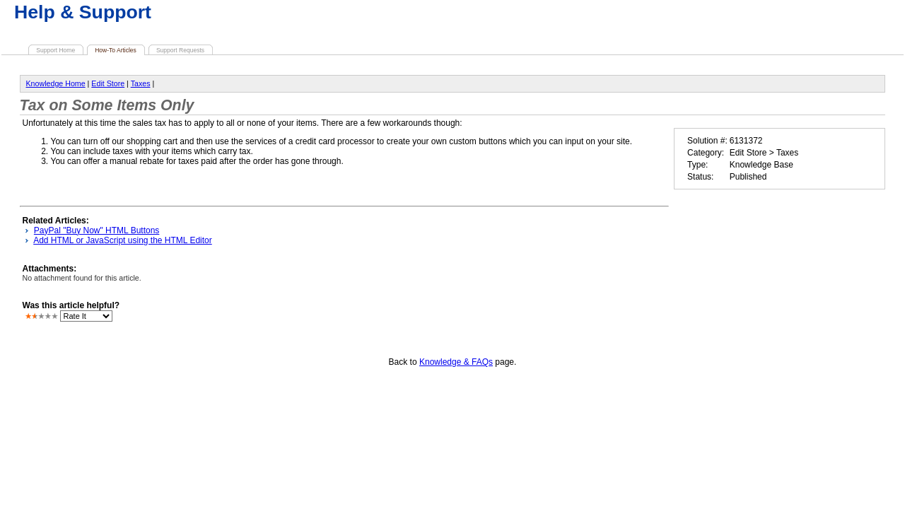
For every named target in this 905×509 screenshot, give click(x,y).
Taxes (141, 83)
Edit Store (107, 83)
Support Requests (180, 50)
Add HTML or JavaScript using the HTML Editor (122, 240)
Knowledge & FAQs (456, 362)
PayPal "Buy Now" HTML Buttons (96, 230)
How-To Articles (115, 50)
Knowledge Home (56, 83)
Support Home (55, 50)
